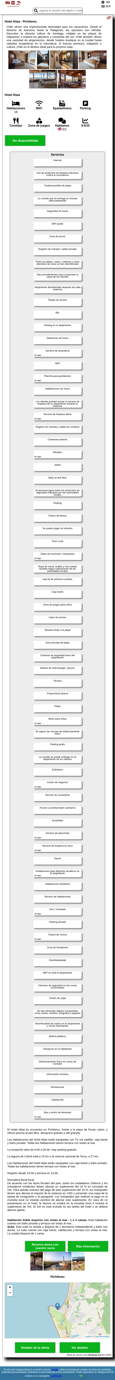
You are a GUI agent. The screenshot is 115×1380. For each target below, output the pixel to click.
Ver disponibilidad (25, 140)
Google (54, 1369)
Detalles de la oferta (35, 1347)
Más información (88, 1246)
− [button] (10, 1293)
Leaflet (88, 1336)
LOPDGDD (56, 1376)
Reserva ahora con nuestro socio (45, 1246)
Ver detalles (80, 1347)
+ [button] (10, 1287)
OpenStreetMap (102, 1336)
